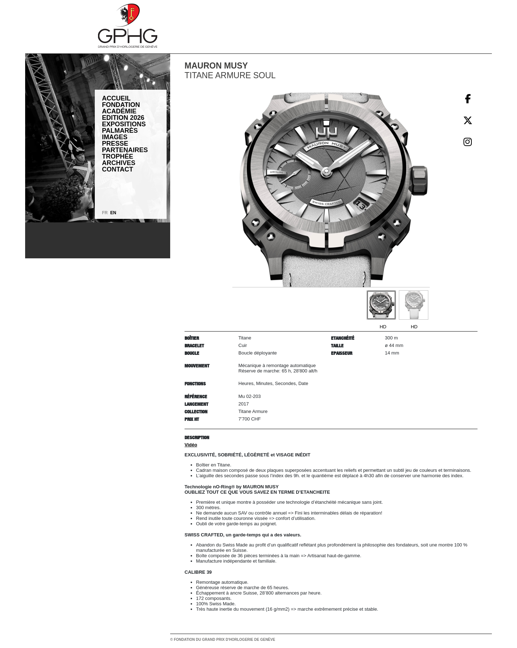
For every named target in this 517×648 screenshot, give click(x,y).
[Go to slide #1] (381, 305)
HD (382, 326)
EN (113, 212)
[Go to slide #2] (413, 305)
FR (105, 212)
